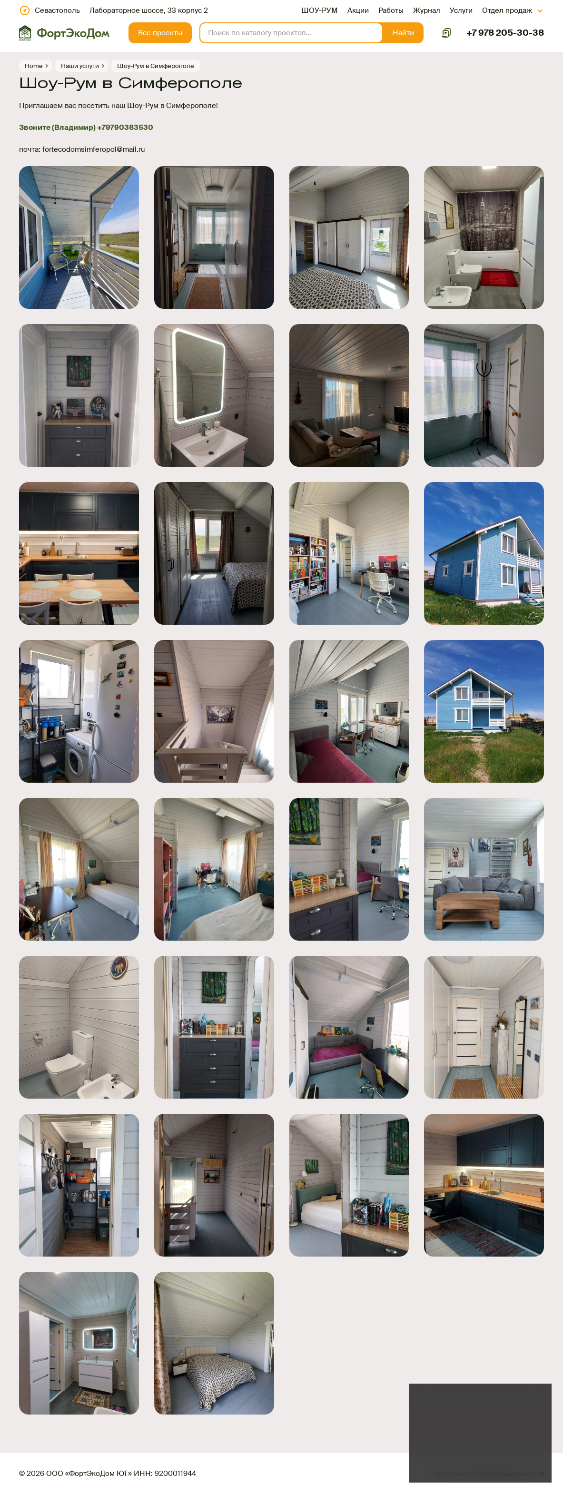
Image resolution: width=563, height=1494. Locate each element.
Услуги (461, 10)
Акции (358, 10)
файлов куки (490, 1437)
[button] (403, 32)
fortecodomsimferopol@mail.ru (93, 149)
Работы (391, 10)
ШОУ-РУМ (319, 10)
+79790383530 (125, 127)
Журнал (426, 10)
